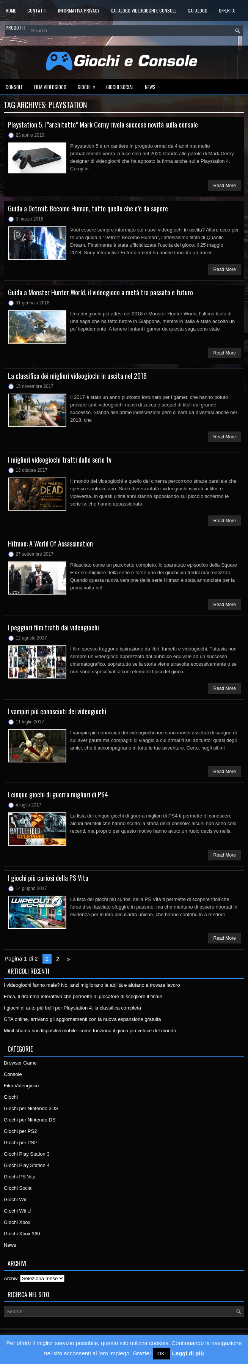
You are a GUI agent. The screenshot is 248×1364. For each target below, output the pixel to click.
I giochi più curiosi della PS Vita (48, 878)
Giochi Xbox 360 (22, 1233)
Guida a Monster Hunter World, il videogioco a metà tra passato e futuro (100, 292)
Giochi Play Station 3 (27, 1154)
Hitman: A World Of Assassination (50, 543)
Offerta (227, 10)
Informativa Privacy (78, 10)
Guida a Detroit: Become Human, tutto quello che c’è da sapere (88, 208)
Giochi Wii (15, 1199)
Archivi (11, 1278)
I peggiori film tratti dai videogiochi (53, 627)
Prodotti (15, 27)
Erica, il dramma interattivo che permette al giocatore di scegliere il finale (83, 996)
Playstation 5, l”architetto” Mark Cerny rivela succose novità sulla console (103, 124)
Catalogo (197, 10)
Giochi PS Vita (20, 1177)
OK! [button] (161, 1353)
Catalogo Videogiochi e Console (143, 10)
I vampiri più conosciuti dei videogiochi (57, 711)
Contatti (37, 10)
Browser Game (20, 1063)
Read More (224, 185)
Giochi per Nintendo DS (30, 1120)
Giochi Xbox (17, 1222)
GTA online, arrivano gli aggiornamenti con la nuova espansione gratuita (82, 1019)
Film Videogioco (50, 87)
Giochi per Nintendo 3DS (31, 1108)
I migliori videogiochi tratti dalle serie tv (59, 460)
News (150, 87)
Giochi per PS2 (20, 1131)
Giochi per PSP (21, 1142)
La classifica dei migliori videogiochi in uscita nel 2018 (77, 376)
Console (14, 87)
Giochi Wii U (17, 1211)
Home (11, 10)
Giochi (89, 85)
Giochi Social (119, 87)
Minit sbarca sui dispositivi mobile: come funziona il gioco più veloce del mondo (90, 1030)
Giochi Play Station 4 (27, 1165)
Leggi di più (188, 1353)
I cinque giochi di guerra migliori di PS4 (58, 794)
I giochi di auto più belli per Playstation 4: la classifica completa (72, 1008)
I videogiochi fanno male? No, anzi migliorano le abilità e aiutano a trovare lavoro (92, 985)
